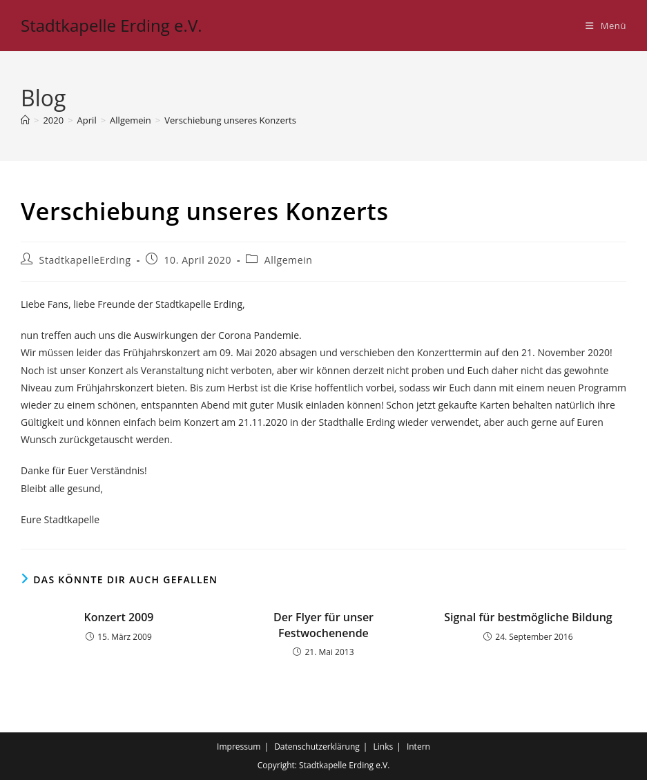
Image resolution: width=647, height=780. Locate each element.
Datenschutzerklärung (317, 746)
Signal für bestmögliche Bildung (528, 617)
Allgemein (288, 259)
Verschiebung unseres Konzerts (230, 120)
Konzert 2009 (118, 617)
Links (384, 746)
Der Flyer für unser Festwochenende (323, 625)
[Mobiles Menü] (606, 25)
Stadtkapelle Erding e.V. (111, 25)
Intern (418, 746)
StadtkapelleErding (85, 259)
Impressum (238, 746)
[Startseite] (25, 120)
